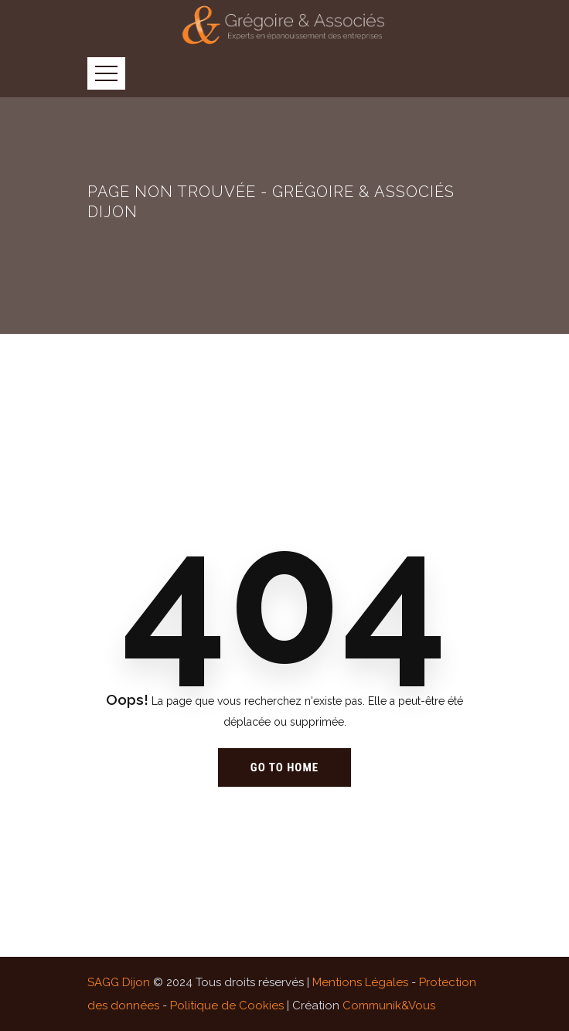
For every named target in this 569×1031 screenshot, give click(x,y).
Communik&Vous (388, 1005)
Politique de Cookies (227, 1005)
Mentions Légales (360, 982)
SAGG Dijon (118, 982)
